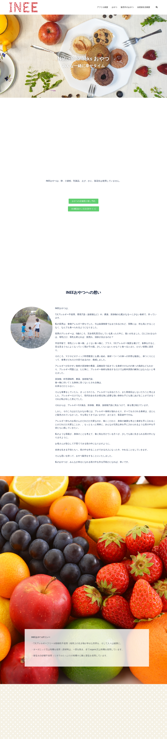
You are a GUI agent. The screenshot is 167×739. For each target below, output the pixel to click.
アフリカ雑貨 (102, 7)
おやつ (114, 7)
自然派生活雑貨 (143, 7)
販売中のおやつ (127, 7)
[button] (157, 7)
